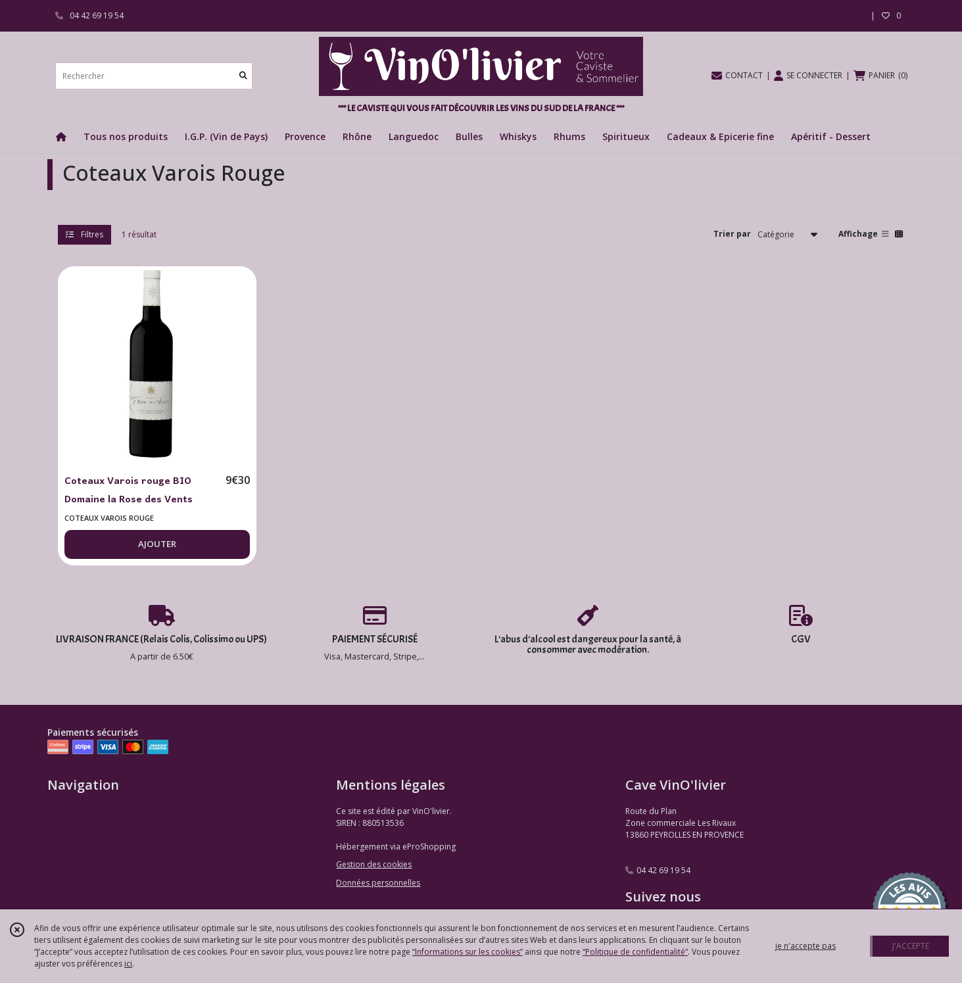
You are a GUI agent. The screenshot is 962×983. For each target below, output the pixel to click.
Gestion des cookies (374, 864)
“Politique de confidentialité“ (635, 951)
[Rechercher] (243, 76)
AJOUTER (157, 544)
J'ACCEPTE (910, 945)
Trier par (732, 233)
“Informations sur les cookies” (467, 951)
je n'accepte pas (805, 945)
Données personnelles (378, 882)
